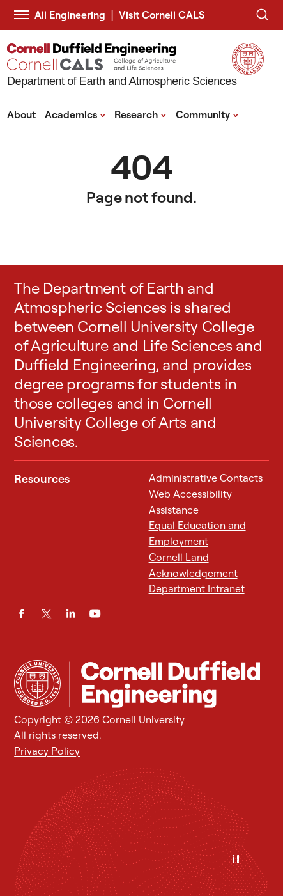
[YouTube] (95, 613)
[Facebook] (21, 613)
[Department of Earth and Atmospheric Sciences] (121, 66)
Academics (75, 114)
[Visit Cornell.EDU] (248, 71)
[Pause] (236, 860)
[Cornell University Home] (37, 683)
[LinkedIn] (70, 613)
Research (140, 114)
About (21, 114)
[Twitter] (46, 613)
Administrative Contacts (206, 477)
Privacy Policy (47, 750)
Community (207, 114)
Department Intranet (197, 588)
